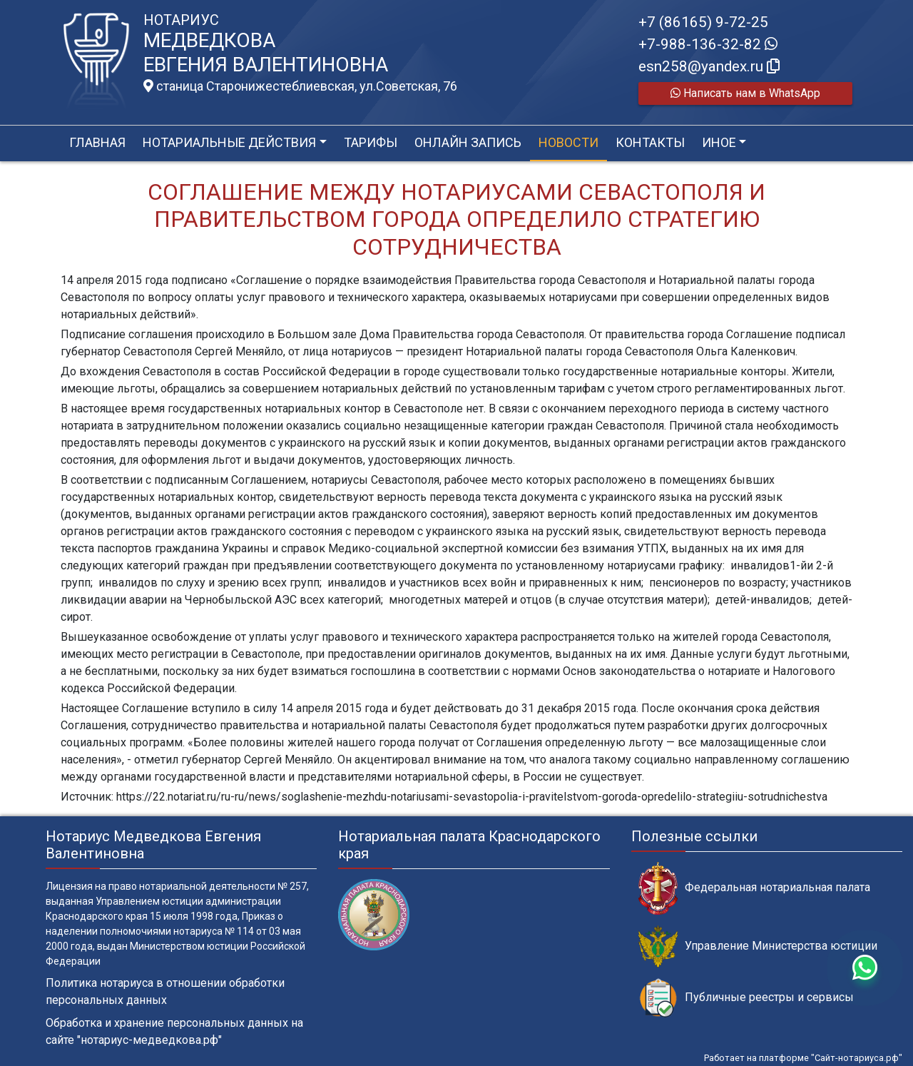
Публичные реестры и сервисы (746, 997)
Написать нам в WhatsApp (745, 93)
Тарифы (370, 142)
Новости (568, 142)
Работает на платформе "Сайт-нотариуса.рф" (803, 1057)
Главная (97, 142)
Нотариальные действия (229, 142)
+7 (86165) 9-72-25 (703, 22)
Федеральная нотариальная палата (754, 888)
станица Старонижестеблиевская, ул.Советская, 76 (300, 86)
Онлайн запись (467, 142)
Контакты (650, 142)
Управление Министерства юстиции (757, 946)
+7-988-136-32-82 (707, 44)
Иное (719, 142)
